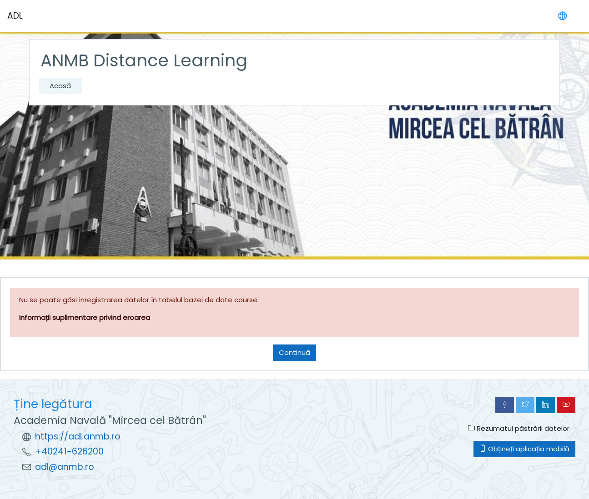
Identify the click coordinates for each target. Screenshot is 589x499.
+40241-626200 (69, 451)
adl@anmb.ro (64, 467)
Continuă (294, 352)
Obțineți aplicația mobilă (524, 449)
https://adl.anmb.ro (78, 436)
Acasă (60, 85)
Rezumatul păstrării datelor (518, 428)
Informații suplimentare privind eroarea (84, 317)
